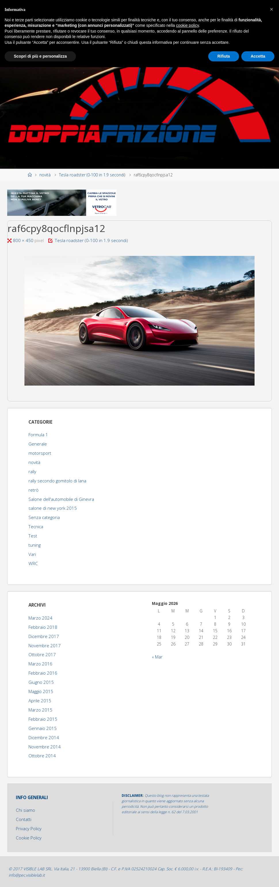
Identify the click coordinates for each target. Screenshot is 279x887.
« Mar (157, 657)
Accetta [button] (258, 56)
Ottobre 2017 (42, 654)
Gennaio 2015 (42, 728)
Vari (32, 554)
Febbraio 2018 (42, 627)
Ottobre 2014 (42, 755)
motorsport (39, 453)
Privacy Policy (28, 828)
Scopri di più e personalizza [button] (40, 56)
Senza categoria (44, 517)
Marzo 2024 (40, 618)
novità (45, 175)
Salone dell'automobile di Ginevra (61, 499)
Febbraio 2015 (42, 719)
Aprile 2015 (39, 700)
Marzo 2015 (40, 710)
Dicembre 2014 (43, 737)
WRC (33, 563)
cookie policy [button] (187, 25)
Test (32, 536)
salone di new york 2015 (52, 508)
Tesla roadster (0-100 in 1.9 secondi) (92, 175)
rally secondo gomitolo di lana (57, 481)
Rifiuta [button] (223, 56)
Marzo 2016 (40, 664)
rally (32, 471)
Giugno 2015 (41, 682)
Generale (37, 444)
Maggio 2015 (40, 691)
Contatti (23, 819)
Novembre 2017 (44, 645)
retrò (33, 490)
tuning (34, 545)
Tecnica (35, 526)
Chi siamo (25, 810)
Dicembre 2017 (43, 636)
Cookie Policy (28, 838)
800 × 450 (24, 240)
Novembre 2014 (44, 747)
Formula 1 (38, 434)
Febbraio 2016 (42, 673)
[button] (271, 9)
